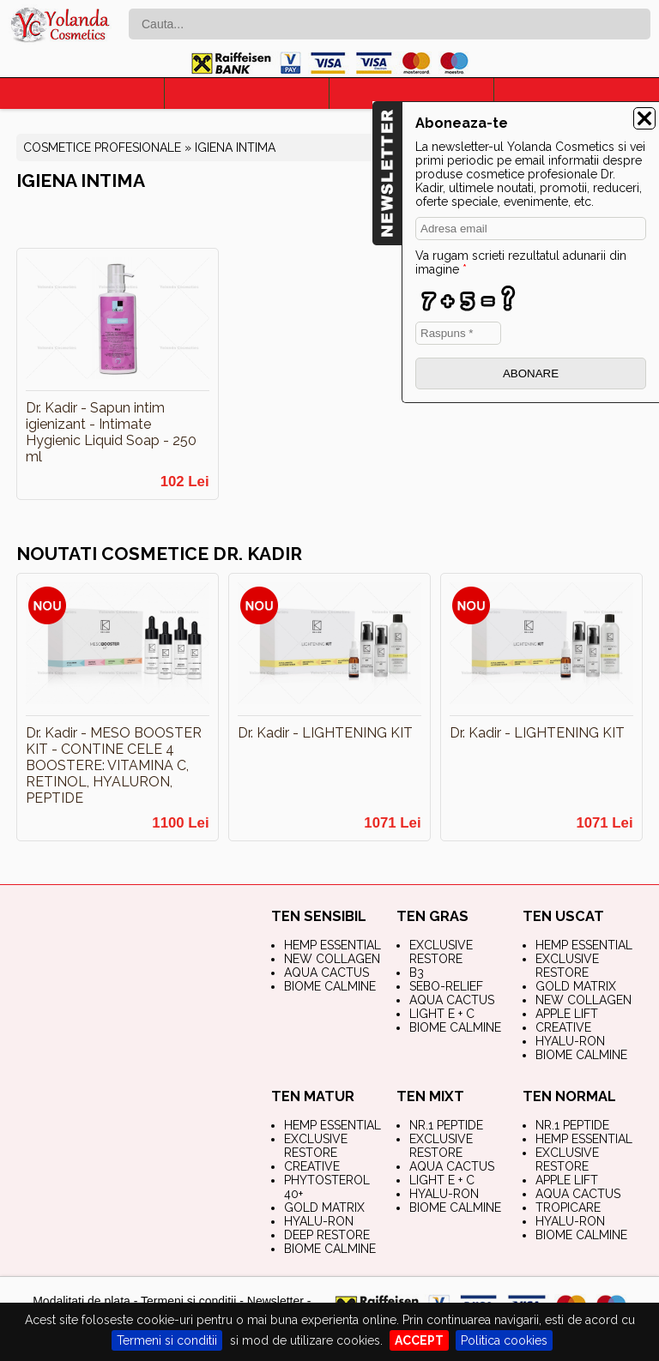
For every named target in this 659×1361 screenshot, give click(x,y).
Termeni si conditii (167, 1340)
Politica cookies (504, 1340)
